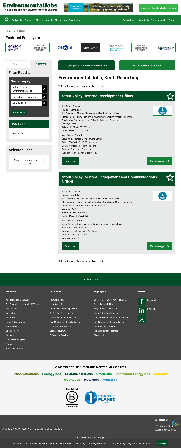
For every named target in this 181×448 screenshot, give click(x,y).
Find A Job (16, 20)
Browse (41, 63)
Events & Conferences (60, 326)
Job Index (10, 313)
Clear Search (19, 112)
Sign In (39, 20)
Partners (10, 335)
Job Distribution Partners (106, 330)
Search (16, 63)
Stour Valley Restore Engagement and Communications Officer (109, 179)
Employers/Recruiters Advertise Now (158, 8)
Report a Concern (14, 348)
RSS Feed (10, 317)
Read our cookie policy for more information (60, 443)
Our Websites (129, 20)
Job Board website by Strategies (90, 437)
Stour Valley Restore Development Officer (98, 96)
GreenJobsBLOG (58, 330)
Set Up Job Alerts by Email (62, 313)
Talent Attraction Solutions (106, 313)
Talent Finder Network (104, 326)
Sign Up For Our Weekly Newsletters (86, 65)
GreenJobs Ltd (54, 429)
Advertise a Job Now (104, 304)
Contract (17, 133)
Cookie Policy (12, 330)
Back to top (92, 279)
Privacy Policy (12, 326)
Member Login (57, 299)
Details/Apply (158, 160)
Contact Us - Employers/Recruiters (110, 299)
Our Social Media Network (152, 20)
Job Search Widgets (15, 339)
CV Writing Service (59, 335)
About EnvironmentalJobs (18, 299)
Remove (44, 89)
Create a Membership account (64, 308)
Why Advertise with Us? (105, 308)
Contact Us (173, 20)
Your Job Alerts (53, 20)
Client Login (99, 335)
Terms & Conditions (15, 321)
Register (29, 20)
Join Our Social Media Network (65, 321)
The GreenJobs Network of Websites (23, 304)
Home (6, 19)
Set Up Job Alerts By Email (147, 65)
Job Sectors (11, 308)
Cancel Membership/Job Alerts (64, 317)
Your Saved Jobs (72, 20)
